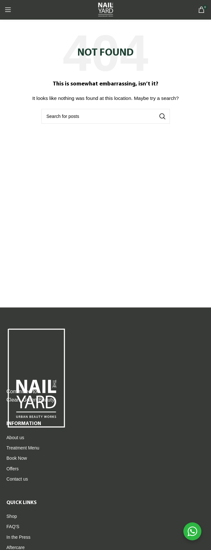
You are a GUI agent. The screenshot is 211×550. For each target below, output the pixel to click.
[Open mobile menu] (8, 9)
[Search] (105, 116)
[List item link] (105, 437)
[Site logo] (105, 9)
